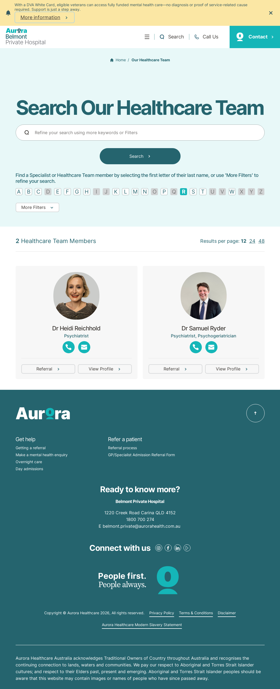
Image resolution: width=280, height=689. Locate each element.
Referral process (122, 447)
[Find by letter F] (67, 191)
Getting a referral (31, 447)
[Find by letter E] (57, 191)
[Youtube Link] (187, 547)
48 (261, 241)
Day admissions (29, 468)
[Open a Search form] (171, 37)
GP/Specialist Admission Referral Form (141, 454)
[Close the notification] (271, 13)
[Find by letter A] (19, 191)
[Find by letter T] (202, 191)
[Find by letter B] (28, 191)
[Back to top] (255, 413)
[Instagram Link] (158, 547)
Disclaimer (227, 613)
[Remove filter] (183, 191)
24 (252, 241)
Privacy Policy (161, 613)
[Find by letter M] (135, 191)
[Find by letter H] (86, 191)
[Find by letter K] (115, 191)
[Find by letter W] (232, 191)
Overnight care (29, 461)
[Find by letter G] (77, 191)
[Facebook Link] (168, 547)
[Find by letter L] (125, 191)
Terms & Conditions (196, 613)
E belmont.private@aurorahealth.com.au (140, 526)
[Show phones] (69, 347)
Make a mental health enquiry (42, 454)
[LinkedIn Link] (177, 547)
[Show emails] (84, 347)
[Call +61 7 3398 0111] (206, 37)
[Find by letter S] (193, 191)
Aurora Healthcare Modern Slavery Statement (142, 625)
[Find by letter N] (144, 191)
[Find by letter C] (38, 191)
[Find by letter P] (164, 191)
